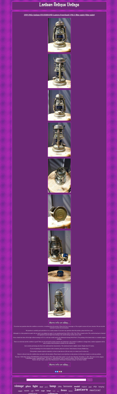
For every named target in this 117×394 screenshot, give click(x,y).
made (54, 391)
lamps (49, 391)
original (84, 387)
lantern (81, 390)
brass (64, 390)
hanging (101, 387)
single (43, 391)
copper (20, 391)
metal (90, 387)
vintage (19, 386)
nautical (95, 390)
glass (28, 386)
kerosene (67, 386)
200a (60, 386)
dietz (58, 391)
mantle (26, 391)
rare (37, 390)
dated (41, 387)
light (35, 386)
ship (95, 386)
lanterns (70, 391)
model (77, 386)
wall (32, 391)
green (46, 387)
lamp (53, 386)
